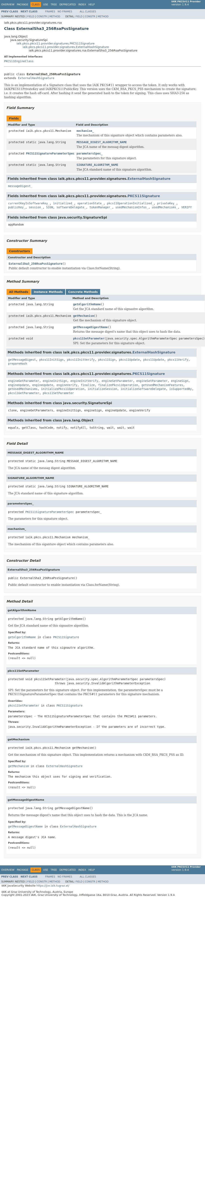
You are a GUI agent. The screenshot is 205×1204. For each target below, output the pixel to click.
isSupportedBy (180, 389)
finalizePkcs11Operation (118, 385)
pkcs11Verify (178, 359)
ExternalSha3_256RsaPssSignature (35, 263)
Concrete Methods (83, 292)
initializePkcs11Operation (62, 389)
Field (30, 16)
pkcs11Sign (106, 359)
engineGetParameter (23, 381)
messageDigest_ (20, 186)
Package (22, 4)
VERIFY (186, 207)
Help (91, 4)
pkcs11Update (129, 359)
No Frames (65, 11)
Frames (50, 11)
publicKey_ (16, 207)
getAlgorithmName (87, 304)
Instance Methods (48, 292)
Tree (54, 4)
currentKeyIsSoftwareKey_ (29, 203)
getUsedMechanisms (22, 389)
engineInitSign (55, 381)
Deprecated (67, 4)
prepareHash (17, 363)
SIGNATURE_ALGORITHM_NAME (97, 164)
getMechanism (83, 315)
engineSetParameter (117, 381)
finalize (88, 385)
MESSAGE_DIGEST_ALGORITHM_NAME (101, 142)
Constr (42, 16)
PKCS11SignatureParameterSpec (50, 153)
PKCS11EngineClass (19, 61)
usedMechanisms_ (165, 207)
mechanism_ (85, 130)
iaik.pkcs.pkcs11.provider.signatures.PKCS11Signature (55, 43)
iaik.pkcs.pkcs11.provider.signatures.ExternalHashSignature (66, 47)
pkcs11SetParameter (88, 338)
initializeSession (102, 389)
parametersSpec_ (89, 153)
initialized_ (63, 203)
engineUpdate (18, 385)
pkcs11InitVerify (81, 359)
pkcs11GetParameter (23, 393)
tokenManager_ (100, 207)
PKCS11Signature (143, 196)
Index (82, 4)
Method (54, 16)
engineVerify (67, 385)
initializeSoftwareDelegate (143, 389)
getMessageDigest (22, 359)
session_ (36, 207)
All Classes (88, 11)
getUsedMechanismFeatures (162, 385)
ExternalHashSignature (36, 78)
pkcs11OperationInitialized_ (130, 203)
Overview (7, 4)
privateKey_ (166, 203)
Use (45, 4)
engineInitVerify (84, 381)
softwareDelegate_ (71, 207)
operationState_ (90, 203)
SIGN (49, 207)
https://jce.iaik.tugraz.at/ (52, 885)
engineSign (179, 381)
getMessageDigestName (90, 327)
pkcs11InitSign (51, 359)
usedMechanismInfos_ (132, 207)
